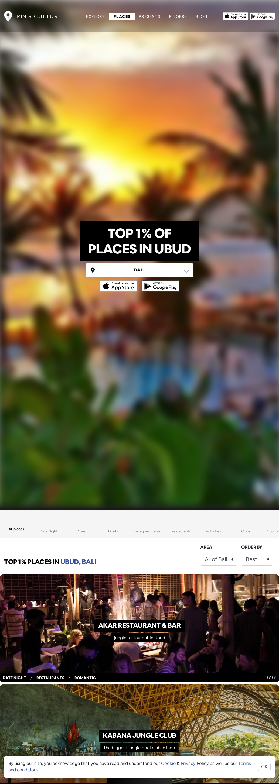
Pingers (178, 16)
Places (122, 16)
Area (206, 547)
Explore (95, 16)
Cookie (168, 763)
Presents (149, 16)
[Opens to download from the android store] (262, 15)
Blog (201, 16)
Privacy (188, 763)
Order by (251, 547)
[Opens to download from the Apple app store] (235, 15)
